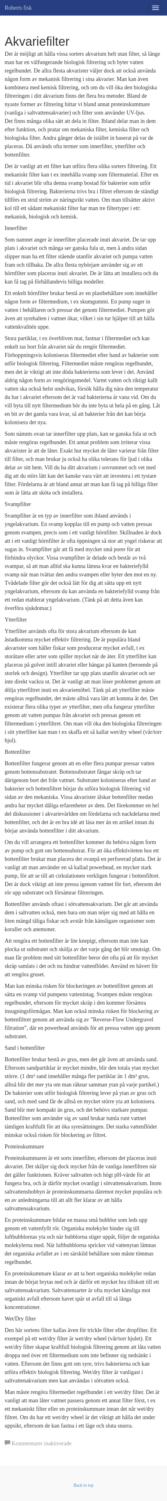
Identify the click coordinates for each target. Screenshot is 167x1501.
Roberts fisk (18, 8)
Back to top (83, 1485)
